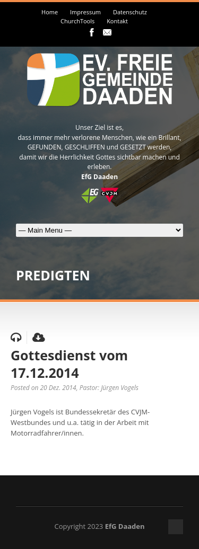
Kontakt (117, 21)
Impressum (85, 12)
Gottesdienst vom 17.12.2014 (69, 364)
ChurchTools (77, 21)
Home (49, 12)
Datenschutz (130, 12)
